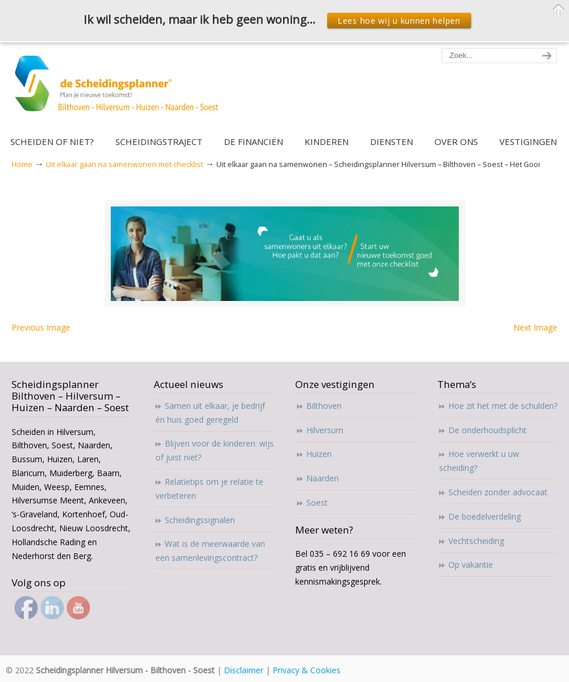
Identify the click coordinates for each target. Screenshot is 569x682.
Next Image (535, 327)
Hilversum (324, 430)
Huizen (319, 453)
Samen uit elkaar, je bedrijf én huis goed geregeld (210, 412)
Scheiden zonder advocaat (498, 492)
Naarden (322, 478)
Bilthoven (324, 405)
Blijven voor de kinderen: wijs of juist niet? (214, 450)
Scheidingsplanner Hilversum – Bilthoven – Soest (120, 90)
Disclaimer (243, 670)
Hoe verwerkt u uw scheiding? (479, 460)
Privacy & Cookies (306, 670)
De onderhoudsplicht (487, 430)
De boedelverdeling (484, 516)
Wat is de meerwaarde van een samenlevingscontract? (210, 550)
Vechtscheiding (476, 540)
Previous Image (41, 327)
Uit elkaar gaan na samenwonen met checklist (124, 164)
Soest (317, 502)
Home (22, 164)
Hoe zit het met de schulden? (502, 405)
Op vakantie (470, 564)
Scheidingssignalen (200, 519)
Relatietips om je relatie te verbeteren (209, 488)
